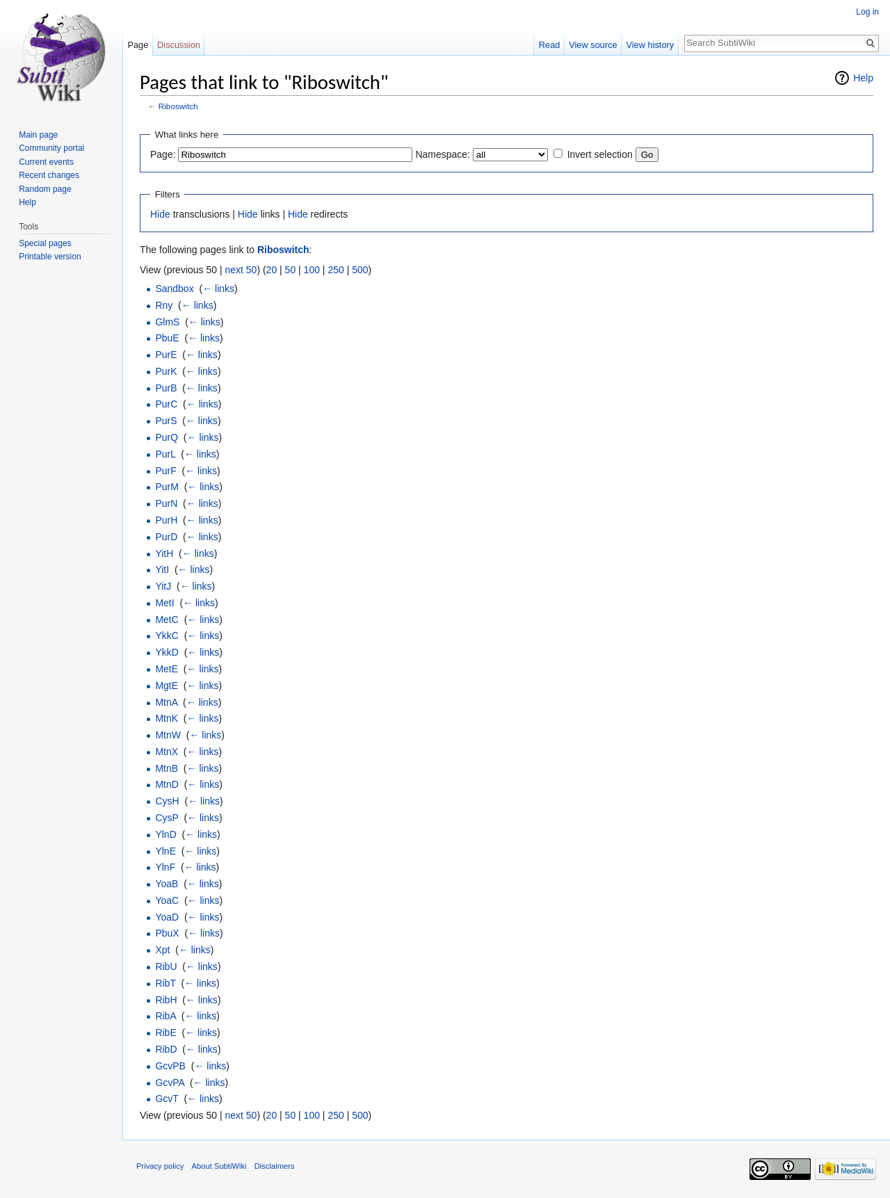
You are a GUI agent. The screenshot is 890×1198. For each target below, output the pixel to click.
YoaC (167, 900)
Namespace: (442, 154)
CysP (166, 817)
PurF (165, 470)
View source (593, 45)
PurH (166, 520)
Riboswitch (178, 106)
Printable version (50, 256)
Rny (163, 305)
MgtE (166, 685)
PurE (166, 354)
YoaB (166, 883)
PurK (166, 371)
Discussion (178, 45)
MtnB (166, 768)
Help (863, 77)
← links (218, 288)
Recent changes (49, 175)
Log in (867, 12)
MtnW (168, 734)
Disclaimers (274, 1166)
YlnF (165, 867)
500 (360, 269)
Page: (163, 154)
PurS (166, 420)
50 (290, 269)
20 (271, 269)
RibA (165, 1015)
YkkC (166, 635)
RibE (165, 1032)
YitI (162, 569)
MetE (166, 668)
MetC (166, 619)
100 (312, 269)
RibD (166, 1049)
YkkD (166, 652)
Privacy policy (160, 1166)
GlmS (167, 321)
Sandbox (174, 288)
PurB (166, 388)
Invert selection (600, 154)
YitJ (163, 586)
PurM (166, 486)
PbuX (167, 933)
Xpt (162, 949)
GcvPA (169, 1082)
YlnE (165, 851)
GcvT (166, 1098)
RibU (166, 966)
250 (335, 269)
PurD (166, 536)
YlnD (165, 834)
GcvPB (170, 1065)
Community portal (51, 148)
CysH (167, 801)
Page (137, 45)
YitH (164, 553)
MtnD (166, 784)
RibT (165, 983)
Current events (46, 162)
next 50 (241, 269)
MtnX (166, 751)
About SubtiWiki (219, 1166)
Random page (45, 189)
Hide (160, 214)
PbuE (167, 337)
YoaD (167, 917)
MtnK (166, 718)
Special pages (45, 243)
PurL (165, 454)
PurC (166, 404)
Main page (38, 135)
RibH (166, 999)
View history (650, 45)
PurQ (166, 437)
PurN (166, 503)
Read (549, 45)
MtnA (166, 702)
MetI (164, 602)
